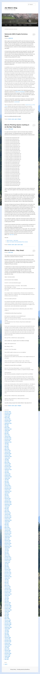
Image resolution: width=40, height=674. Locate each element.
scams (12, 119)
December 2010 (8, 589)
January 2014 (7, 541)
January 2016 (7, 514)
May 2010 (7, 599)
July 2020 (7, 459)
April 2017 (7, 495)
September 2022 (8, 429)
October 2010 (7, 592)
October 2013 (7, 544)
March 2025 (7, 417)
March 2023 (7, 427)
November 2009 (8, 607)
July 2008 (7, 630)
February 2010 (8, 602)
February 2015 (8, 528)
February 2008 (8, 637)
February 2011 (8, 586)
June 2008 (7, 631)
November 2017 (8, 488)
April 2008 (7, 634)
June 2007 (7, 647)
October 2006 (7, 654)
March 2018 (7, 484)
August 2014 (7, 537)
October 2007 (7, 643)
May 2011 (7, 582)
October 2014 (7, 534)
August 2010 (7, 595)
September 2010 (8, 594)
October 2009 (7, 608)
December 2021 (8, 437)
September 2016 (8, 504)
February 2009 (8, 620)
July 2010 (7, 596)
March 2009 (7, 618)
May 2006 (7, 659)
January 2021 (7, 452)
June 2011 (7, 581)
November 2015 (8, 517)
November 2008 (8, 624)
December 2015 (8, 515)
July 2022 (7, 431)
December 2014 (8, 531)
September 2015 (8, 520)
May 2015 (7, 524)
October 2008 (7, 625)
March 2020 (7, 462)
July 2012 (7, 563)
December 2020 (8, 453)
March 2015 (7, 527)
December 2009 (8, 605)
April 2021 (7, 447)
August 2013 (7, 547)
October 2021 (7, 440)
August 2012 (7, 562)
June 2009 (7, 614)
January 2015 (7, 530)
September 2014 (8, 536)
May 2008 (7, 633)
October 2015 (7, 518)
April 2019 (7, 472)
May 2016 (7, 508)
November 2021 (8, 439)
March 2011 (7, 585)
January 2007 (7, 651)
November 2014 (8, 533)
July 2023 (7, 426)
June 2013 (7, 550)
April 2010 (7, 601)
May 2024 (7, 424)
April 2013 (7, 553)
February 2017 (8, 498)
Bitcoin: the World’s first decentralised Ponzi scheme (17, 241)
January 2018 (7, 485)
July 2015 (7, 523)
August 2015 (7, 521)
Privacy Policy (13, 669)
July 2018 (7, 479)
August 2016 (7, 505)
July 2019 (7, 471)
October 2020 (7, 455)
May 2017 (7, 494)
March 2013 (7, 554)
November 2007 (8, 641)
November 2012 (8, 559)
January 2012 (7, 570)
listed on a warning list (20, 91)
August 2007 (7, 646)
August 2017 (7, 492)
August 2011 (7, 578)
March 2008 (7, 636)
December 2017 (8, 486)
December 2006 (8, 653)
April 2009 (7, 617)
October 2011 (7, 575)
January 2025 (7, 418)
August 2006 (7, 656)
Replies (19, 119)
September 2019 (8, 469)
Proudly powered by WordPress (23, 669)
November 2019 (8, 466)
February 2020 (8, 463)
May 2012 (7, 565)
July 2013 (7, 549)
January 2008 (7, 638)
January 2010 (7, 604)
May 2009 (7, 615)
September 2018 (8, 476)
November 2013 (8, 543)
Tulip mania (11, 234)
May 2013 (7, 552)
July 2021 (7, 443)
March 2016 (7, 511)
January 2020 (7, 465)
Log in (6, 664)
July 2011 (7, 579)
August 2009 (7, 611)
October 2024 (7, 421)
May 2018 (7, 481)
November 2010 (8, 591)
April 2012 (7, 566)
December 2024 (8, 420)
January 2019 (7, 473)
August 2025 (7, 416)
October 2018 (7, 475)
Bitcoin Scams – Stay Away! (12, 240)
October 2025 (7, 414)
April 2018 (7, 482)
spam (16, 119)
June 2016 (7, 507)
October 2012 (7, 560)
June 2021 (7, 444)
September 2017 (8, 491)
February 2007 (8, 650)
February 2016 (8, 512)
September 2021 (8, 442)
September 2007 (8, 644)
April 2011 (7, 583)
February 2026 (8, 411)
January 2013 (7, 556)
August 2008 (7, 628)
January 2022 (7, 436)
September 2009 (8, 609)
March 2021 (7, 449)
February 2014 (8, 540)
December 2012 (8, 557)
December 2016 (8, 501)
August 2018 (7, 478)
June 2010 (7, 598)
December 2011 (8, 572)
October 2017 (7, 489)
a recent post (16, 101)
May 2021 (7, 446)
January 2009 (7, 621)
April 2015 (7, 525)
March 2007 (7, 649)
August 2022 (7, 430)
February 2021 (8, 450)
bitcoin (9, 119)
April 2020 (7, 460)
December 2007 (8, 640)
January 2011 (7, 588)
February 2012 (8, 569)
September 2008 (8, 627)
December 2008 (8, 623)
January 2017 (7, 499)
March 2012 (7, 567)
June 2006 (7, 657)
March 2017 (7, 497)
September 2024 (8, 423)
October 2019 (7, 468)
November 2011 (8, 573)
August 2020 (7, 458)
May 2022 (7, 433)
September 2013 (8, 546)
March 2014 (7, 539)
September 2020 (8, 456)
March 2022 (7, 434)
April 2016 (7, 510)
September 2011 (8, 576)
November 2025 (8, 413)
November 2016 (8, 502)
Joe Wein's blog (11, 8)
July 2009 (7, 612)
